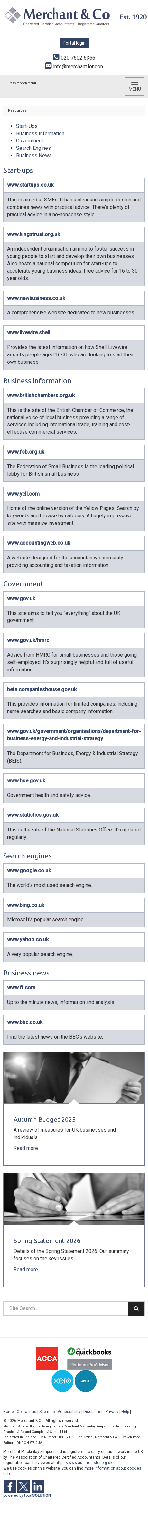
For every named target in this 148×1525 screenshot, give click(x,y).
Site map (47, 1412)
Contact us (26, 1412)
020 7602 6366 (74, 58)
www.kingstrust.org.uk (33, 234)
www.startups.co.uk (30, 185)
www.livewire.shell (28, 332)
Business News (34, 155)
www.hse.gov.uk (26, 781)
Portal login (74, 43)
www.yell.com (23, 494)
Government (29, 141)
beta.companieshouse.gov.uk (42, 689)
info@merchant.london (74, 67)
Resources (17, 110)
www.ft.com (21, 987)
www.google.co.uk (29, 870)
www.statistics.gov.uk (32, 815)
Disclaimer (93, 1412)
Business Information (40, 134)
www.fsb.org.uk (25, 452)
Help (125, 1412)
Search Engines (33, 148)
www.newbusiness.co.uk (36, 298)
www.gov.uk (21, 598)
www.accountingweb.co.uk (38, 543)
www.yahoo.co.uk (28, 939)
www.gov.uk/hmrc (28, 640)
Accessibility (69, 1412)
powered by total (27, 1495)
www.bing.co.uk (25, 905)
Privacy (112, 1412)
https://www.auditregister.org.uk (84, 1463)
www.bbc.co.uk (24, 1022)
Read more (26, 1148)
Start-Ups (27, 126)
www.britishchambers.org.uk (41, 395)
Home (8, 1412)
